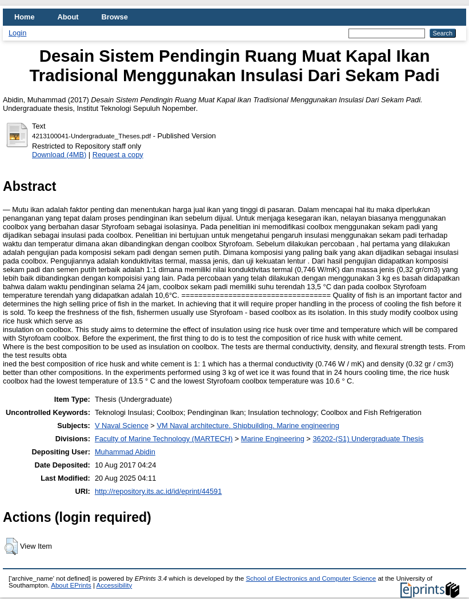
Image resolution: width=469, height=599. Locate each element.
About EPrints (71, 585)
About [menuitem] (68, 17)
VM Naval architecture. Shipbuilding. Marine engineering (248, 425)
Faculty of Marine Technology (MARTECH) (164, 438)
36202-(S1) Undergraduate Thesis (367, 438)
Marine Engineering (272, 438)
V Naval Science (122, 425)
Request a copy (118, 154)
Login (17, 33)
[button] (11, 546)
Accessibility (114, 585)
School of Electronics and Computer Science (311, 578)
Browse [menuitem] (115, 17)
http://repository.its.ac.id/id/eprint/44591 (158, 491)
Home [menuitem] (24, 17)
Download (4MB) (59, 154)
